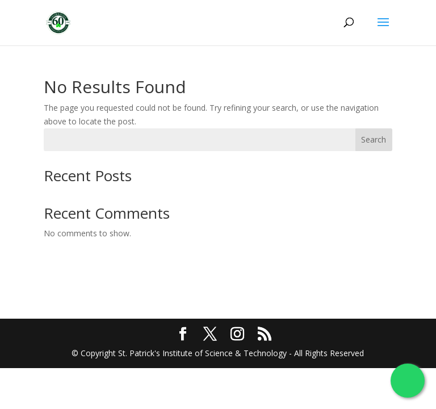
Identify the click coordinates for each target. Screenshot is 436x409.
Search (373, 139)
